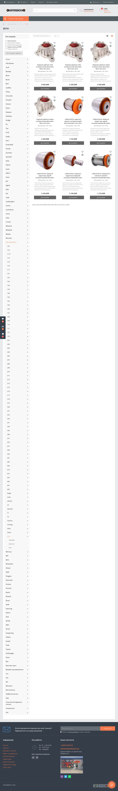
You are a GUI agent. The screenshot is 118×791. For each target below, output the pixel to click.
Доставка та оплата (52, 2)
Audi (7, 67)
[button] (3, 335)
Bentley (8, 71)
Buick (8, 80)
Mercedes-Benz (12, 24)
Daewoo (8, 112)
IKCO (7, 161)
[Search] (75, 10)
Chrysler (8, 100)
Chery (8, 92)
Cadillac (8, 88)
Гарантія (41, 2)
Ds (7, 124)
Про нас (33, 2)
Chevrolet (9, 96)
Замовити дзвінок (88, 11)
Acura (8, 59)
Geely (8, 136)
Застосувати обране (13, 53)
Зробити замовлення (107, 11)
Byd (7, 84)
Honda (8, 149)
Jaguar (8, 185)
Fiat (7, 128)
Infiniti (8, 165)
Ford (7, 132)
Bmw (7, 75)
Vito (21, 24)
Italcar (8, 173)
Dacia (8, 108)
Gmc (7, 140)
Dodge (8, 120)
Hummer (9, 153)
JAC (7, 181)
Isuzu (7, 169)
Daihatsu (9, 116)
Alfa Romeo (10, 63)
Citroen (8, 104)
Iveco (7, 177)
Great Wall (9, 145)
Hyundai (9, 157)
